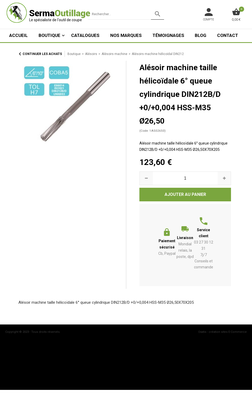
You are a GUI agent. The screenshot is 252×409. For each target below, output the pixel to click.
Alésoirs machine (114, 54)
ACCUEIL (18, 35)
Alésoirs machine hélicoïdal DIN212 (158, 54)
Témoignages (168, 35)
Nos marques (126, 35)
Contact (227, 35)
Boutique (49, 35)
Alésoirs (91, 54)
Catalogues (85, 35)
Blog (200, 35)
